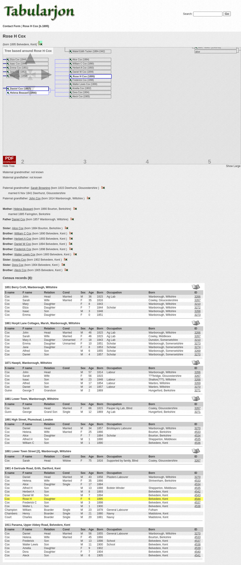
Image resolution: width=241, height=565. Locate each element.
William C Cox (22, 233)
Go (227, 13)
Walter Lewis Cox (24, 254)
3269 (197, 350)
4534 (197, 435)
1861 (8, 323)
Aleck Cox (20, 270)
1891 (8, 419)
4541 (197, 555)
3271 (197, 390)
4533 (197, 432)
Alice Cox (18, 228)
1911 (8, 524)
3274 (197, 347)
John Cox (35, 198)
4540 (197, 551)
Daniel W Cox (22, 244)
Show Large (233, 166)
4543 (197, 495)
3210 (197, 304)
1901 (8, 468)
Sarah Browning (40, 188)
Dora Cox (18, 265)
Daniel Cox (18, 219)
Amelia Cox (19, 259)
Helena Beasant (23, 209)
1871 (8, 363)
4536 (197, 442)
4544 (197, 499)
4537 (197, 502)
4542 (197, 491)
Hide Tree (9, 166)
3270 (197, 354)
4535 (197, 439)
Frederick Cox (22, 249)
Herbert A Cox (22, 238)
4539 (197, 548)
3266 (197, 296)
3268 (197, 311)
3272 (197, 307)
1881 (8, 399)
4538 (197, 506)
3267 (197, 300)
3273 (197, 314)
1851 (8, 287)
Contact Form (11, 26)
